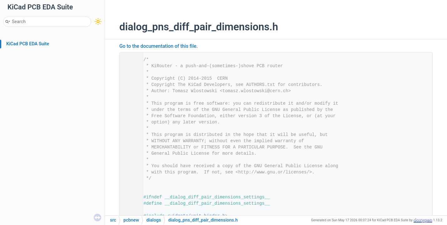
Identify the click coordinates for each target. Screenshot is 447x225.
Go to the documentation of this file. (158, 46)
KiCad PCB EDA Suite (27, 44)
